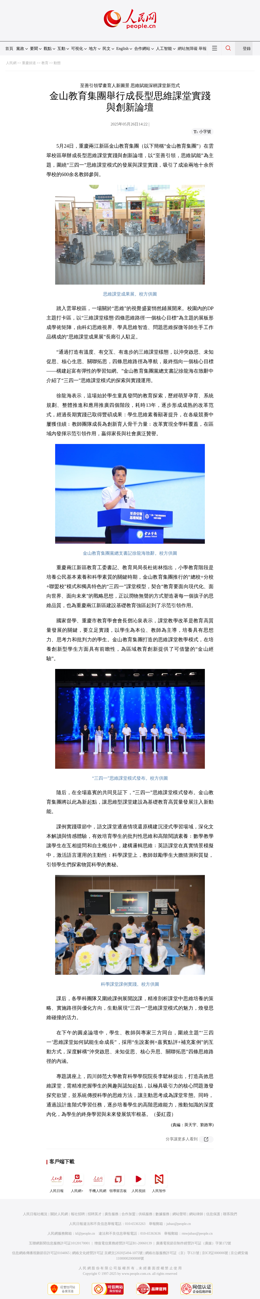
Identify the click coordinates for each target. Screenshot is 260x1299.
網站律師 (196, 1214)
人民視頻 (138, 1181)
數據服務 (162, 1214)
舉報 (203, 48)
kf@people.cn (85, 1233)
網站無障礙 (188, 48)
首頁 (9, 48)
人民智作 (159, 1181)
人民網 (11, 63)
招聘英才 (95, 1214)
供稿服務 (145, 1214)
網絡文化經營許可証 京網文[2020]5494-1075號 (107, 1253)
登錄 (247, 48)
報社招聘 (78, 1214)
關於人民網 (59, 1214)
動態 (57, 63)
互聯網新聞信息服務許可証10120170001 (59, 1243)
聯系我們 (230, 1214)
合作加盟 (128, 1214)
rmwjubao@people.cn (197, 1233)
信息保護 (213, 1214)
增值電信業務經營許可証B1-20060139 (123, 1243)
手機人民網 (97, 1181)
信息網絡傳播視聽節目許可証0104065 (41, 1253)
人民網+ (77, 1181)
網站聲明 (179, 1214)
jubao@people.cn (178, 1224)
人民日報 (56, 1181)
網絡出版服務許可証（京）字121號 (172, 1253)
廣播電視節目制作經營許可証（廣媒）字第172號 (193, 1243)
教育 (44, 63)
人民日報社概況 (35, 1214)
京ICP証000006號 (215, 1253)
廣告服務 (112, 1214)
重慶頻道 (29, 63)
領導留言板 (118, 1181)
